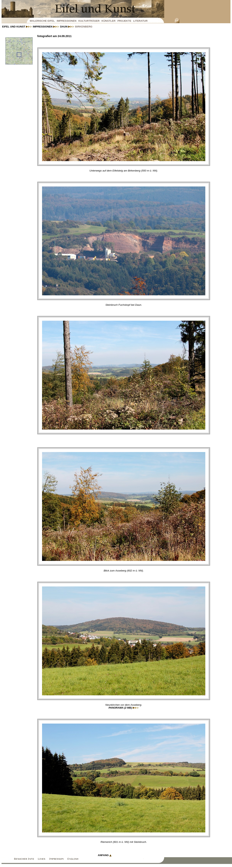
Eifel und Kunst (17, 26)
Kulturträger (89, 20)
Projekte (124, 20)
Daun (67, 26)
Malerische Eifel (42, 20)
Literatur (140, 20)
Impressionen (66, 20)
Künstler (108, 20)
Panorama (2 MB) (124, 707)
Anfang (104, 855)
